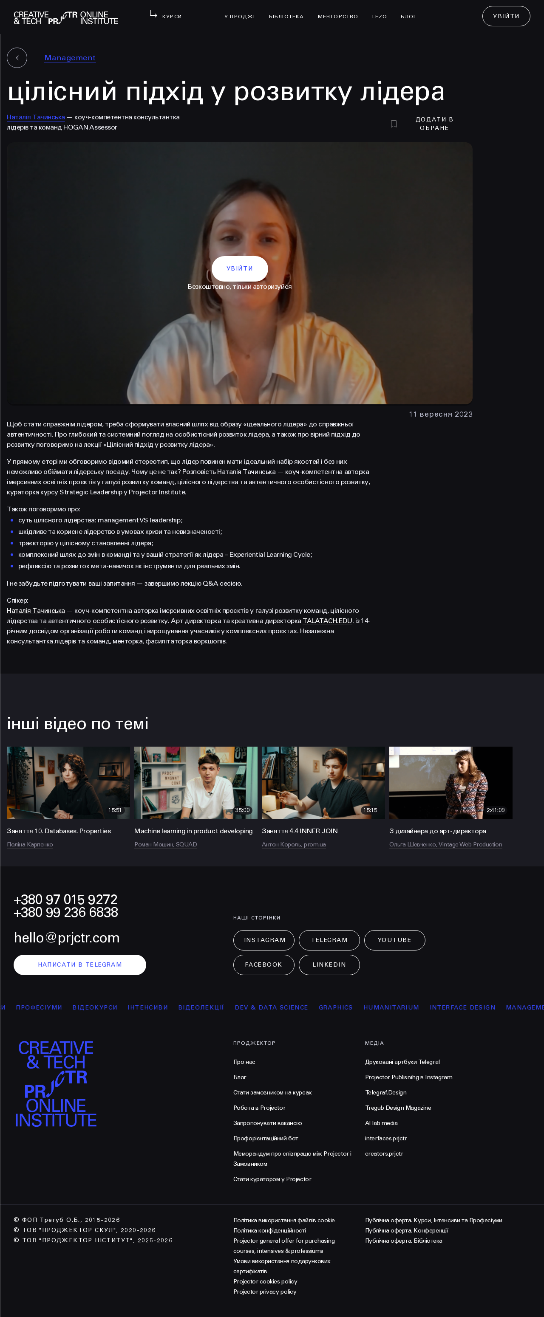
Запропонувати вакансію (267, 1123)
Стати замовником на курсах (272, 1092)
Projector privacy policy (264, 1291)
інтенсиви (156, 1007)
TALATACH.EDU (327, 621)
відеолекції (210, 1007)
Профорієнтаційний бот (265, 1138)
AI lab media (381, 1123)
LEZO (383, 11)
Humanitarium (400, 1007)
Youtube (395, 940)
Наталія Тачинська (36, 117)
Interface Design (471, 1007)
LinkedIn (329, 964)
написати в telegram (80, 964)
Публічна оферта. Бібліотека (403, 1240)
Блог (412, 11)
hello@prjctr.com (67, 938)
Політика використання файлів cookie (284, 1220)
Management (70, 57)
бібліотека (290, 11)
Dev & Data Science (280, 1007)
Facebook (263, 964)
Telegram (329, 940)
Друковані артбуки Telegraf (402, 1062)
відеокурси (103, 1007)
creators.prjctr (384, 1153)
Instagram (265, 940)
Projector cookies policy (265, 1281)
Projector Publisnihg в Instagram (409, 1077)
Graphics (344, 1007)
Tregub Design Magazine (398, 1107)
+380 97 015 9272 (65, 899)
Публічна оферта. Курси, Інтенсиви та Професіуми (433, 1220)
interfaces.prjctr (386, 1138)
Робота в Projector (259, 1107)
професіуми (48, 1007)
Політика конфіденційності (269, 1230)
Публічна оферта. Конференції (406, 1230)
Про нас (244, 1062)
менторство (342, 11)
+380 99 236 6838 (66, 912)
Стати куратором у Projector (272, 1179)
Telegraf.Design (386, 1092)
